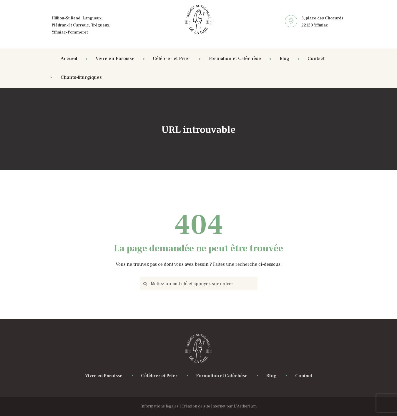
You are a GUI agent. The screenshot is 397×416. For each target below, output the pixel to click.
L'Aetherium (245, 406)
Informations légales (159, 406)
